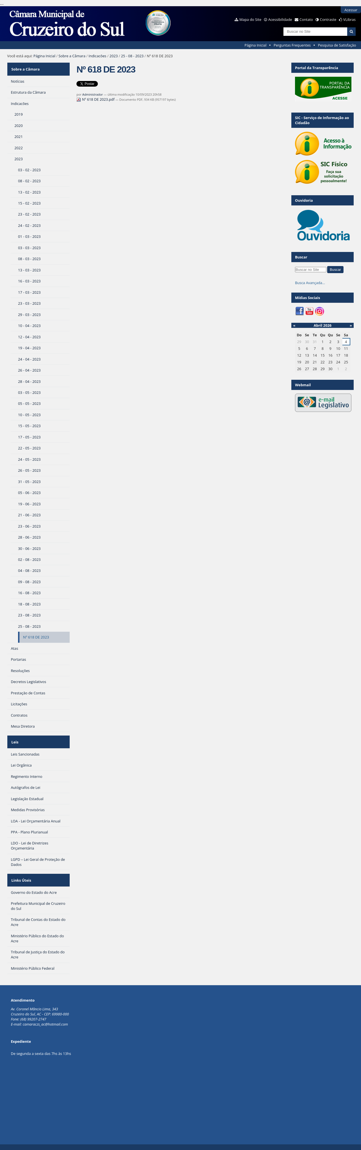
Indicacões (97, 55)
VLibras (349, 19)
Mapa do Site (250, 19)
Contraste (328, 19)
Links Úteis (20, 873)
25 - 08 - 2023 (132, 55)
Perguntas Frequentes (292, 45)
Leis (14, 738)
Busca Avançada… (310, 282)
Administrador (92, 94)
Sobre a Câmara (72, 55)
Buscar (301, 257)
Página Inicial (256, 45)
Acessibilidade (280, 19)
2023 (113, 55)
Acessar (350, 9)
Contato (306, 19)
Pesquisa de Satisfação (337, 45)
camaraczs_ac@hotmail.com (45, 1016)
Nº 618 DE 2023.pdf (95, 99)
